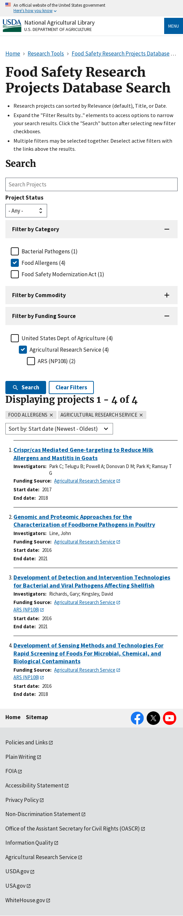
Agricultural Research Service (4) (69, 349)
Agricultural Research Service (84, 481)
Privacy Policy (22, 800)
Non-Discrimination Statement (42, 814)
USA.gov (15, 885)
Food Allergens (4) (44, 263)
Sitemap (37, 717)
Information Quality (29, 842)
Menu (173, 26)
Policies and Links (26, 742)
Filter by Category (35, 229)
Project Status (24, 197)
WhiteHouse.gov (25, 900)
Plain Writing (20, 757)
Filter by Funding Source (44, 316)
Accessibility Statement (34, 785)
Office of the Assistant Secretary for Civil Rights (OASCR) (72, 828)
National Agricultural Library (59, 22)
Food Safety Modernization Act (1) (63, 274)
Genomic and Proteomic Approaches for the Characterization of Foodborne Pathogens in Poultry (84, 521)
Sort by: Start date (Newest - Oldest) (53, 428)
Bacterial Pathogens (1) (50, 251)
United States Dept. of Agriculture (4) (67, 338)
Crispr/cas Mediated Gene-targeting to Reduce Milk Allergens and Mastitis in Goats (83, 454)
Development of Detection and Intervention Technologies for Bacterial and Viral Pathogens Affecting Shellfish (91, 581)
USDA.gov (17, 871)
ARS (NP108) (26, 609)
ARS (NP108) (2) (57, 361)
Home (13, 717)
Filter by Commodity (39, 295)
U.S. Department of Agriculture (58, 29)
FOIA (11, 771)
